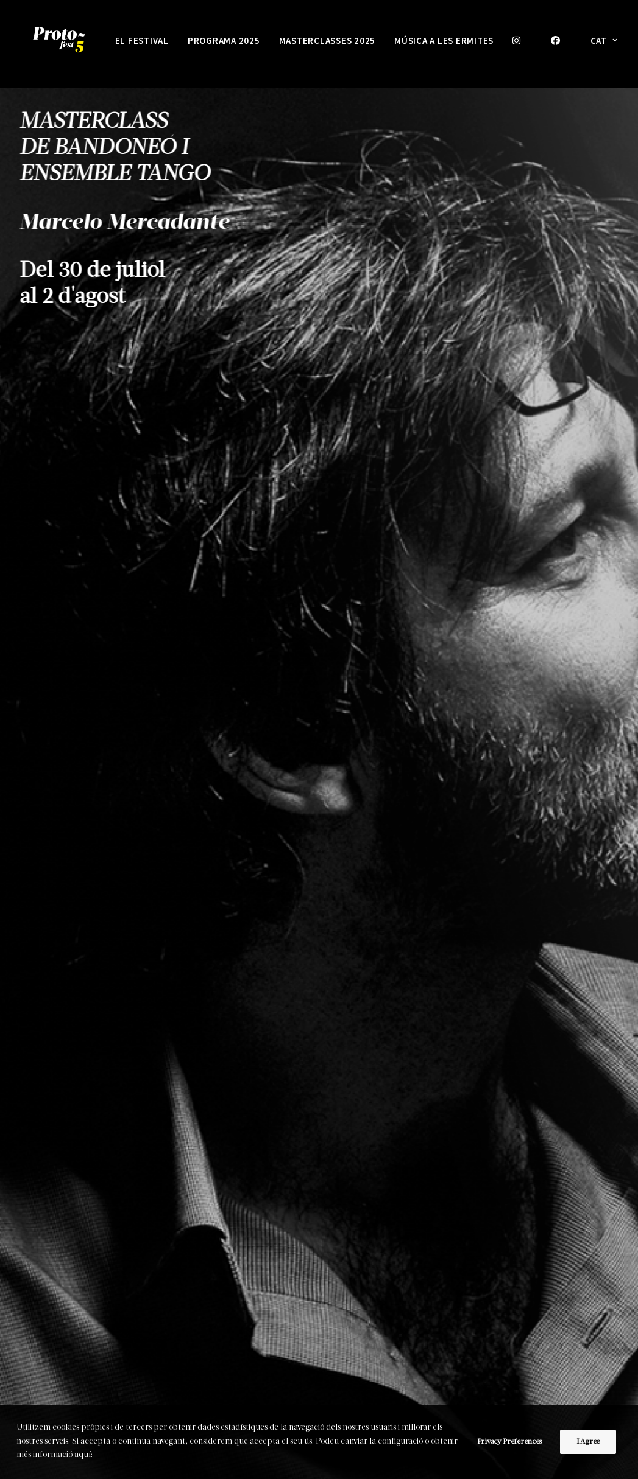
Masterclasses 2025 (327, 40)
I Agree (588, 1442)
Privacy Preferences (509, 1442)
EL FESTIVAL (142, 40)
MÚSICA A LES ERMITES (444, 40)
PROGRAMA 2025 (224, 40)
